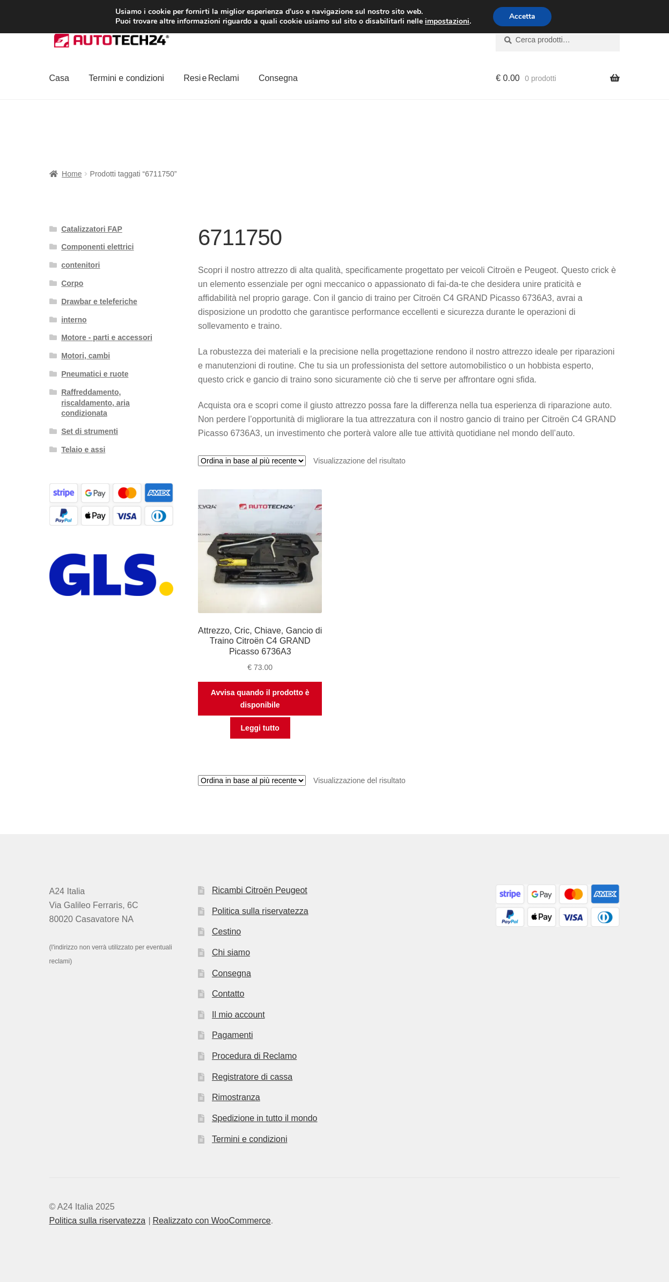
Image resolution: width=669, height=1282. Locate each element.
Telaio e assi (83, 449)
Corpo (72, 283)
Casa (59, 78)
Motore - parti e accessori (106, 337)
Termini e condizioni (126, 78)
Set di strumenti (89, 431)
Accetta (522, 16)
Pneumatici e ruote (94, 374)
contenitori (80, 265)
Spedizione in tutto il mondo (265, 1118)
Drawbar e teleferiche (99, 301)
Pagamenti (232, 1035)
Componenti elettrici (97, 246)
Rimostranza (236, 1097)
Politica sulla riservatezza (260, 911)
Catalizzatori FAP (91, 229)
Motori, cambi (85, 355)
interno (73, 319)
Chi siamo (231, 952)
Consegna (278, 78)
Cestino (226, 931)
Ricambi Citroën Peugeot (259, 890)
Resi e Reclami (211, 78)
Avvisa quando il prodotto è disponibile (260, 698)
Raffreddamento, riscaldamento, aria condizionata (95, 403)
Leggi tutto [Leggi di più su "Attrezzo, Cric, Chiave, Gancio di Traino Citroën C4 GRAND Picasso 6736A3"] (260, 728)
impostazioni (447, 21)
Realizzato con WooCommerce (211, 1220)
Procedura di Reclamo (254, 1055)
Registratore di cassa (252, 1076)
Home (72, 174)
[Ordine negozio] (252, 460)
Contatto (228, 993)
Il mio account (238, 1014)
